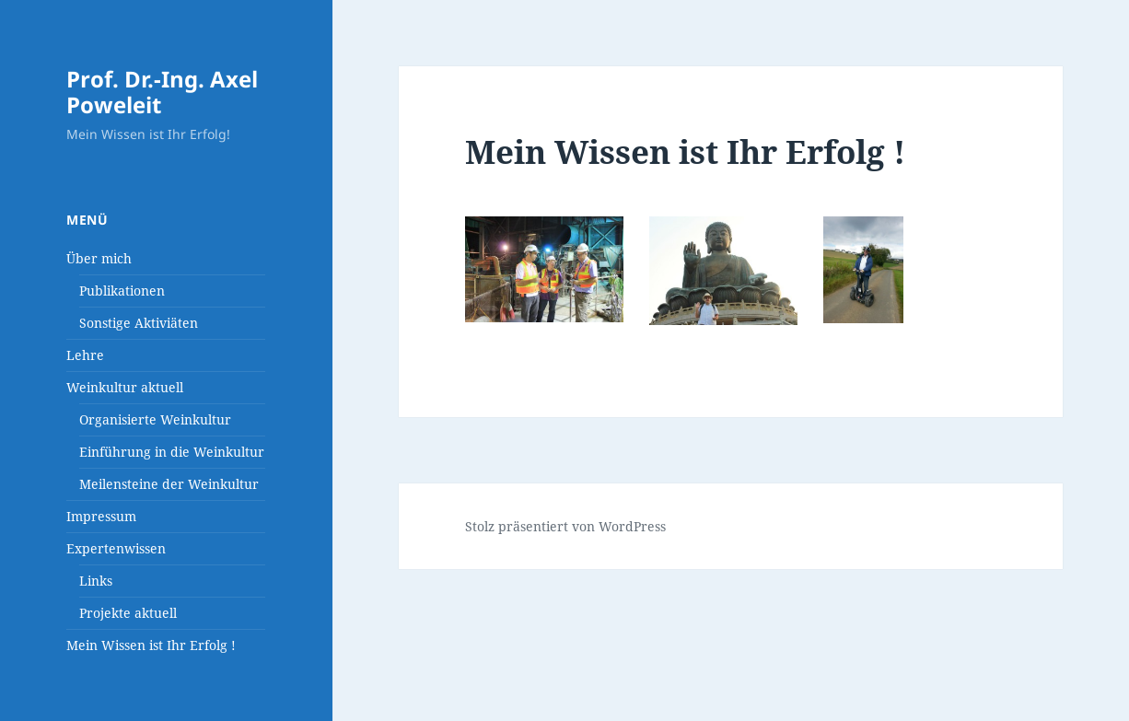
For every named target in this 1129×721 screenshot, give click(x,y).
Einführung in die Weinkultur (171, 451)
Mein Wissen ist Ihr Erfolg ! (151, 645)
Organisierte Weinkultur (155, 419)
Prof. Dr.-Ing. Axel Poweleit (162, 92)
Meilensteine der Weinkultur (169, 484)
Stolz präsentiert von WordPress (565, 526)
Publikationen (122, 290)
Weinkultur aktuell (124, 387)
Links (95, 580)
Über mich (99, 258)
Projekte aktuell (128, 613)
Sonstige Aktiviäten (138, 322)
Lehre (85, 355)
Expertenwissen (116, 548)
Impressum (101, 516)
